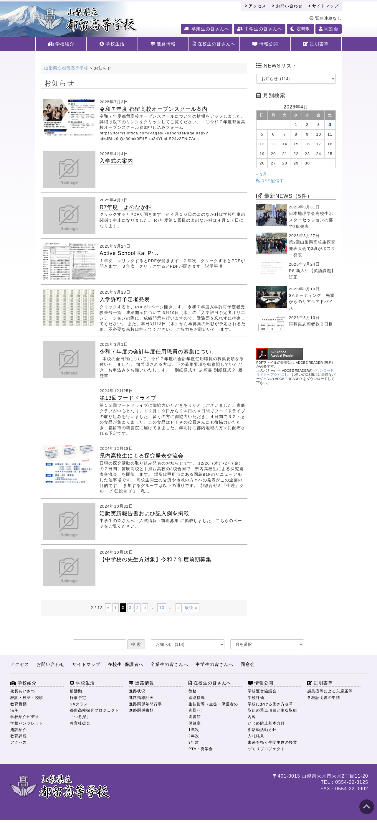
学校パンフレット (26, 723)
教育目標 (18, 704)
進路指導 (196, 697)
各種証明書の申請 (323, 697)
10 (161, 607)
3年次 (193, 742)
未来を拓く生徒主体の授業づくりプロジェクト (272, 745)
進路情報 (163, 43)
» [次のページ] (178, 607)
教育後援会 (80, 723)
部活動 (76, 691)
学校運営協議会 (262, 691)
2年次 (193, 736)
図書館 (194, 717)
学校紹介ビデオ (24, 717)
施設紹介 (18, 729)
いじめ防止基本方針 (266, 723)
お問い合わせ (287, 6)
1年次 (193, 729)
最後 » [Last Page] (191, 607)
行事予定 (78, 697)
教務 (192, 691)
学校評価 (256, 697)
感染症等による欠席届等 (330, 691)
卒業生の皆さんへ (206, 28)
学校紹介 (61, 43)
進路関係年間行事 (145, 704)
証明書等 (316, 43)
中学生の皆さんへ (259, 28)
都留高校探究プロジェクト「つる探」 (94, 713)
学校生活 (112, 43)
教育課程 (18, 736)
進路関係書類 (141, 710)
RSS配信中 (270, 181)
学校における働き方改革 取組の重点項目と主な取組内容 (272, 710)
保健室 (194, 723)
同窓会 (328, 28)
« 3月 (261, 174)
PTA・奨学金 (200, 749)
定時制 (300, 28)
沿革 (14, 710)
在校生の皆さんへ (214, 43)
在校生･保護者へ (125, 664)
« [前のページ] (108, 607)
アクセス (256, 6)
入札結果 (256, 736)
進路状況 (137, 691)
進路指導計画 (141, 697)
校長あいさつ (22, 691)
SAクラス (79, 704)
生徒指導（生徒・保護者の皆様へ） (213, 707)
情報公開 (265, 43)
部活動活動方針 (262, 729)
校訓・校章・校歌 (26, 697)
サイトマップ (323, 6)
